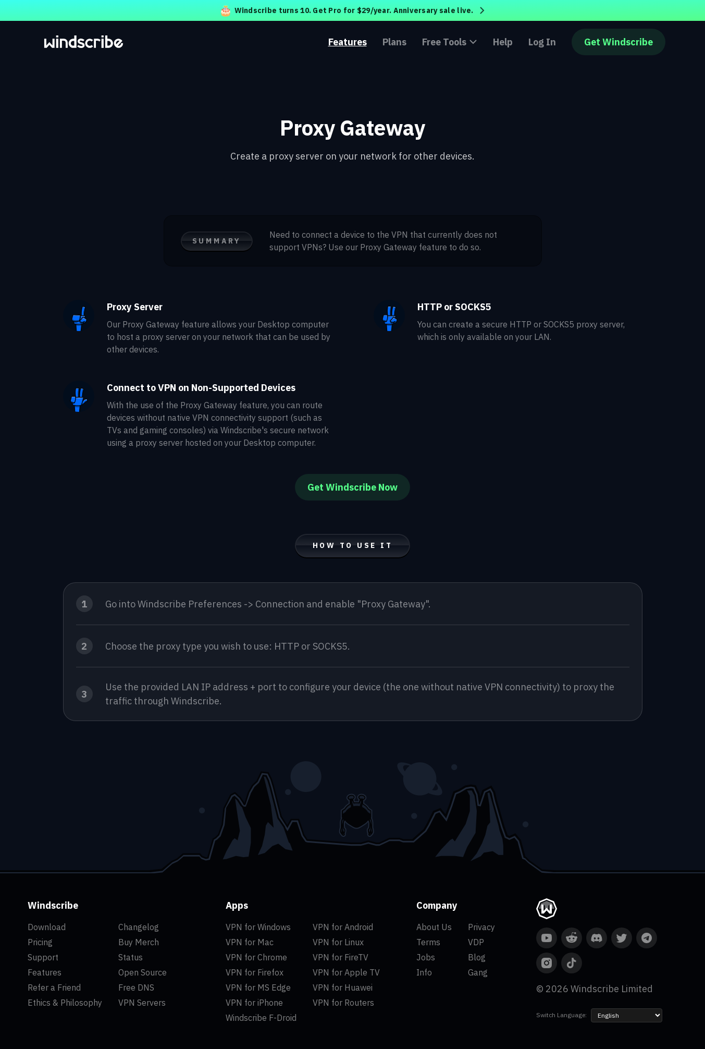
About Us (434, 927)
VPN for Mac (250, 942)
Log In (542, 42)
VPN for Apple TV (346, 972)
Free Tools (449, 42)
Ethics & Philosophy (65, 1002)
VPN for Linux (338, 942)
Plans (394, 42)
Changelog (138, 927)
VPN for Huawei (343, 987)
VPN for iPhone (254, 1002)
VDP (476, 942)
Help (503, 42)
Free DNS (136, 987)
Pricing (40, 942)
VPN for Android (343, 927)
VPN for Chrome (256, 957)
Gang (478, 972)
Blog (477, 957)
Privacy (481, 927)
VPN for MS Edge (258, 987)
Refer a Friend (54, 987)
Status (130, 957)
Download (47, 927)
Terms (428, 942)
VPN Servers (142, 1002)
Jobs (425, 957)
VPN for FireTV (340, 957)
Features (347, 42)
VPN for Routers (343, 1002)
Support (43, 957)
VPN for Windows (258, 927)
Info (424, 972)
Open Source (142, 972)
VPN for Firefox (254, 972)
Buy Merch (138, 942)
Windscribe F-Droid (261, 1018)
